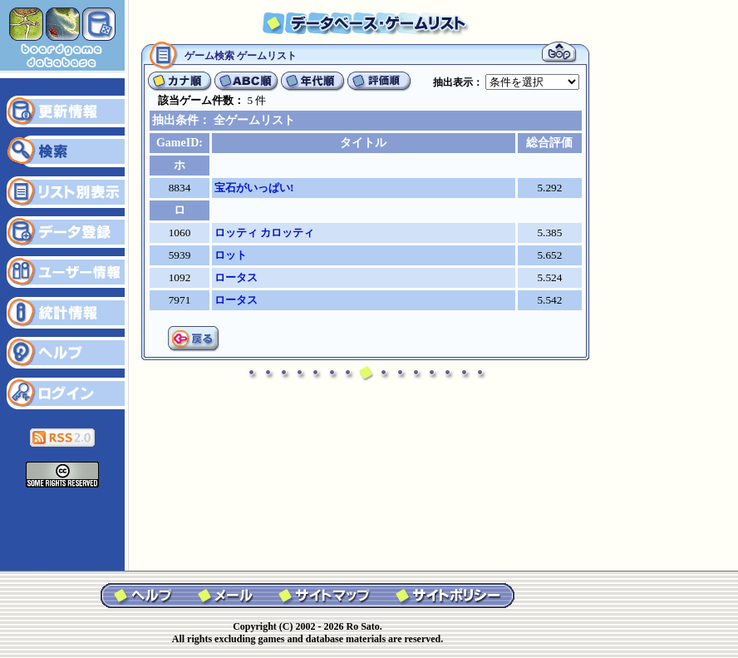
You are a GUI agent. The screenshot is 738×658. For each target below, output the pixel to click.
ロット (230, 255)
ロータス (236, 277)
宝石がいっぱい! (253, 187)
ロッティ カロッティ (264, 232)
